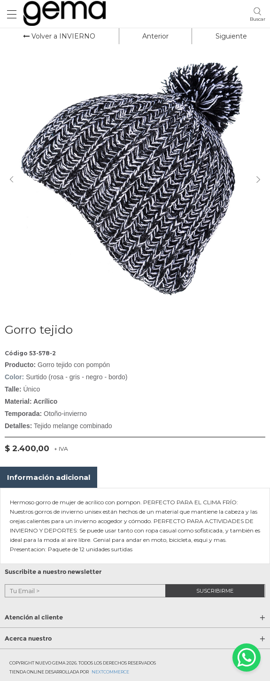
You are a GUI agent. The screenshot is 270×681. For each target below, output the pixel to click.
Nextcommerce (110, 671)
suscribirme (214, 590)
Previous (12, 179)
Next (258, 179)
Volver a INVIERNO (59, 36)
